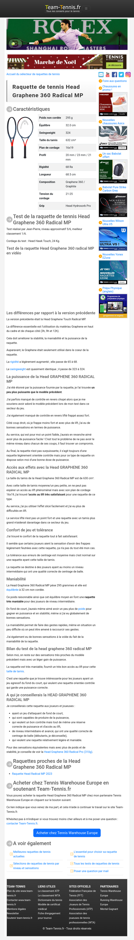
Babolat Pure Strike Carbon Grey (114, 189)
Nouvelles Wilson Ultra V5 (113, 222)
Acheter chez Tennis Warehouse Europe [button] (67, 833)
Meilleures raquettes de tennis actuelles (32, 854)
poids (81, 609)
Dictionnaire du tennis (50, 900)
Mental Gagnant (109, 909)
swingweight (18, 369)
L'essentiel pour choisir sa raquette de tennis (95, 854)
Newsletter (13, 913)
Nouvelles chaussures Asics (113, 121)
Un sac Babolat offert (112, 155)
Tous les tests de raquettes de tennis (96, 863)
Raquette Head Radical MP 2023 (32, 773)
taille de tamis (15, 671)
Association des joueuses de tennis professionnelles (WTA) (82, 918)
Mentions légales (16, 909)
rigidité (14, 361)
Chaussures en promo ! (112, 88)
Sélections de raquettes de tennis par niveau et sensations (36, 866)
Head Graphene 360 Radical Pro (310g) (68, 752)
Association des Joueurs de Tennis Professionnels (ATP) (81, 905)
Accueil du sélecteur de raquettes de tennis (33, 74)
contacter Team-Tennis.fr (21, 823)
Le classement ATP (48, 891)
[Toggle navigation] (86, 8)
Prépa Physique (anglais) (112, 289)
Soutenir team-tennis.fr (19, 918)
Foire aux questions (115, 81)
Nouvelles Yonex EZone (113, 256)
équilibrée (12, 589)
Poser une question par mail (91, 871)
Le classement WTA (49, 895)
